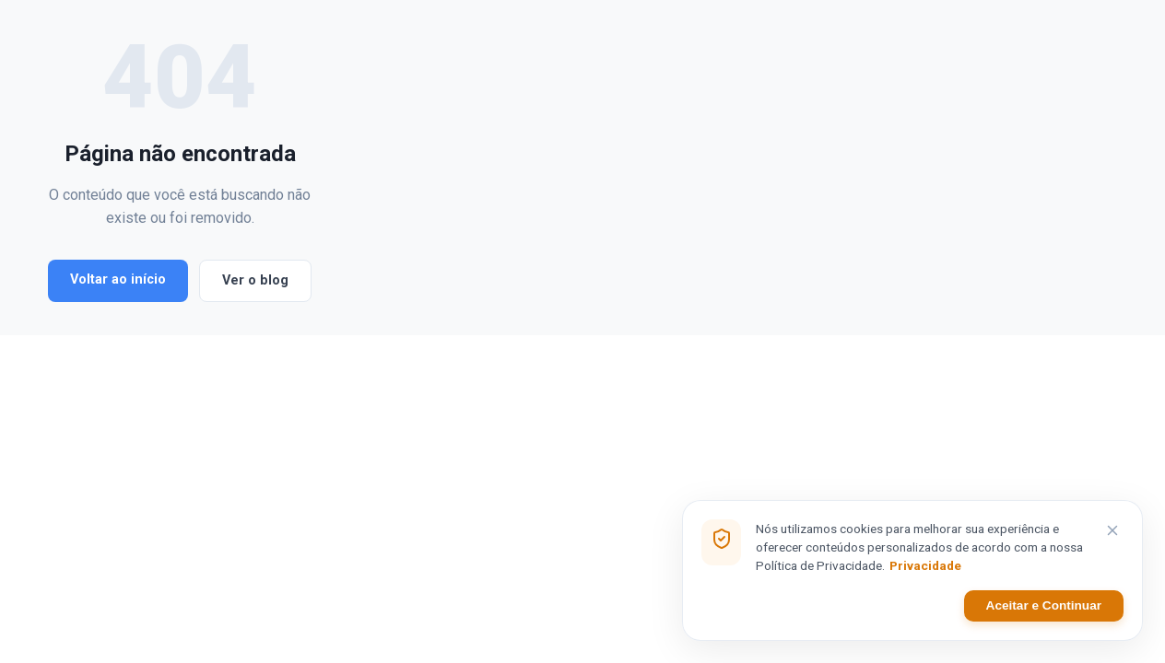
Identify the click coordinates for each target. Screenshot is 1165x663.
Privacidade (925, 567)
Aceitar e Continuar (1043, 607)
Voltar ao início (118, 443)
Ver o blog (255, 444)
